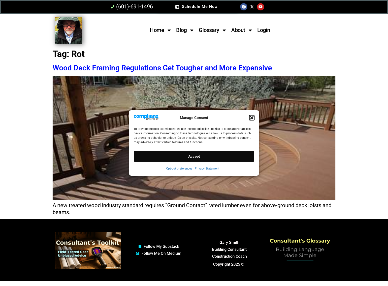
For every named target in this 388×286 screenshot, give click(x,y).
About (242, 30)
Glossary (213, 30)
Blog (185, 30)
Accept (194, 156)
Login (263, 30)
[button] (251, 117)
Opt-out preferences (179, 169)
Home (161, 30)
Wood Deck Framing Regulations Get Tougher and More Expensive (162, 67)
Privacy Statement (207, 169)
